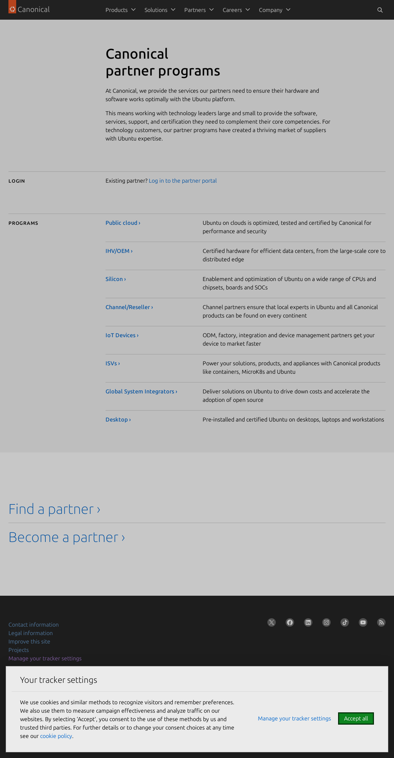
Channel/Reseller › (129, 307)
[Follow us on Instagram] (325, 623)
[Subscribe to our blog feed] (380, 623)
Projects (18, 650)
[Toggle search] (380, 10)
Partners (195, 10)
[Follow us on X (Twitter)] (270, 623)
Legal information (30, 633)
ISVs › (113, 363)
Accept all (356, 718)
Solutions (156, 10)
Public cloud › (123, 223)
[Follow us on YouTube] (361, 623)
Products (117, 10)
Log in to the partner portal (183, 180)
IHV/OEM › (119, 251)
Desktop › (118, 419)
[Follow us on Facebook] (288, 623)
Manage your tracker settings (45, 658)
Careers (232, 10)
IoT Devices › (122, 335)
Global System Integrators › (141, 391)
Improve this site (29, 641)
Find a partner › (54, 509)
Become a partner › (66, 537)
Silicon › (116, 279)
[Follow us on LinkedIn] (306, 623)
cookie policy (56, 736)
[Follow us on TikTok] (343, 623)
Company (270, 10)
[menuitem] (119, 10)
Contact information (33, 624)
